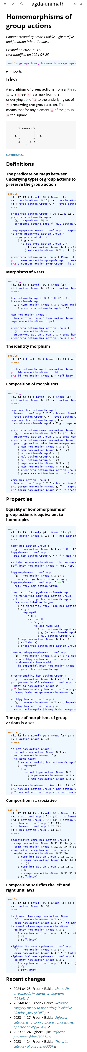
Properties (19, 499)
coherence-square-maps (31, 223)
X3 (14, 819)
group (69, 110)
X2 (56, 816)
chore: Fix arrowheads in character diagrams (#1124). (42, 993)
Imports (16, 71)
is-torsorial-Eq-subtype (33, 602)
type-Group (31, 220)
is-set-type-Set (46, 625)
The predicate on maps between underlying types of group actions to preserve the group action (41, 179)
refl (61, 582)
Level (35, 197)
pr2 (13, 263)
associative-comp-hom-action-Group (38, 839)
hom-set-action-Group (27, 785)
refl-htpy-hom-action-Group (32, 562)
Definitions (20, 163)
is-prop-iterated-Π (29, 237)
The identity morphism (28, 346)
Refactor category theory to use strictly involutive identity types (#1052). (43, 1008)
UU (54, 213)
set (26, 99)
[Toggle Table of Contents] (5, 3)
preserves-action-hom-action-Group (38, 328)
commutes (14, 154)
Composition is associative (31, 800)
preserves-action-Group (29, 213)
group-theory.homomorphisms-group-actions (52, 63)
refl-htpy (65, 375)
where (15, 207)
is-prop (72, 230)
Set (51, 785)
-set (71, 89)
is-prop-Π (28, 612)
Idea (11, 79)
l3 (24, 197)
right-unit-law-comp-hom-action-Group (41, 946)
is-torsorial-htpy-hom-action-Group (39, 592)
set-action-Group (54, 629)
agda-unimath (48, 3)
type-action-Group (33, 203)
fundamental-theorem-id (32, 662)
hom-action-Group (24, 298)
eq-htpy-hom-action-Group (31, 699)
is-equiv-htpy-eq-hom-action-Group (38, 652)
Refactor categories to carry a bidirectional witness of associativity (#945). (44, 1022)
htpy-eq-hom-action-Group (31, 572)
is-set (19, 752)
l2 (19, 197)
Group (55, 197)
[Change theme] (13, 3)
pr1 (13, 260)
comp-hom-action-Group (28, 480)
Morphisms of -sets (25, 272)
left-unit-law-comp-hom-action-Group (40, 916)
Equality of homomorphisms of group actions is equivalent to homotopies (36, 514)
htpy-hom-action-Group (28, 545)
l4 (29, 396)
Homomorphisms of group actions (39, 21)
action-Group (29, 200)
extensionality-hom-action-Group (37, 675)
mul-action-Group (69, 223)
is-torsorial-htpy (35, 605)
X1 (14, 816)
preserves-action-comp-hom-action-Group (42, 430)
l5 (34, 813)
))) (75, 250)
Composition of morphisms (32, 384)
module (13, 63)
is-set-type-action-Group (41, 243)
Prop (64, 257)
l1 (14, 197)
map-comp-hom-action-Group (32, 410)
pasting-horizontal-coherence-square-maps (47, 443)
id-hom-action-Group (27, 369)
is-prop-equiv (25, 758)
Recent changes (25, 978)
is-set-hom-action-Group (30, 749)
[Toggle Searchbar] (21, 3)
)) (74, 247)
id (56, 372)
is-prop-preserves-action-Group (36, 230)
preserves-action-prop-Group (33, 257)
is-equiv (72, 655)
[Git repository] (76, 3)
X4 (56, 819)
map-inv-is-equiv (27, 709)
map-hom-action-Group (27, 314)
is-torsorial (24, 595)
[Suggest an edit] (81, 3)
